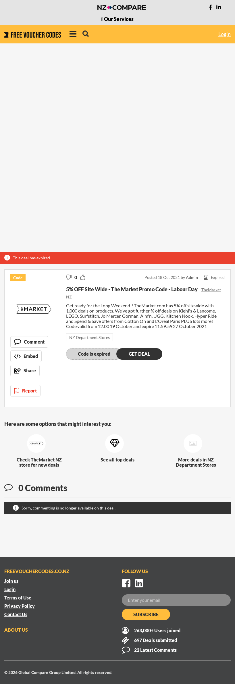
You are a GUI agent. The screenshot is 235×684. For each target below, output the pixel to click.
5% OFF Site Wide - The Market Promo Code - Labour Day (132, 289)
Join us (11, 581)
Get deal (139, 354)
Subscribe (146, 614)
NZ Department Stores (89, 337)
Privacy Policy (19, 606)
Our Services (117, 19)
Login (224, 34)
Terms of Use (17, 597)
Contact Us (15, 614)
